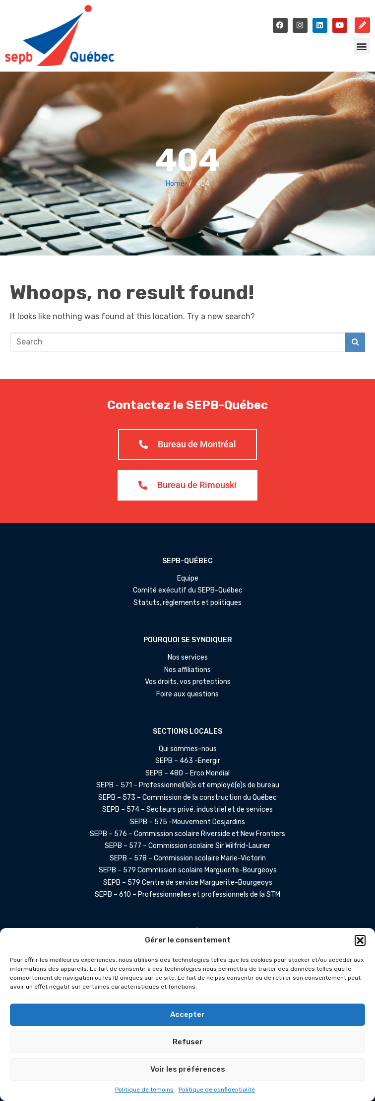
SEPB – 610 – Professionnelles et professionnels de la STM (187, 895)
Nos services (188, 658)
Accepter (187, 1014)
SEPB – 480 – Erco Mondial (187, 773)
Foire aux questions (187, 694)
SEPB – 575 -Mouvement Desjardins (187, 822)
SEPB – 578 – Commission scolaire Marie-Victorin (188, 858)
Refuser (188, 1041)
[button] (360, 940)
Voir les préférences (187, 1069)
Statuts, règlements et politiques (187, 603)
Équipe (187, 579)
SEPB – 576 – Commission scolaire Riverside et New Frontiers (187, 834)
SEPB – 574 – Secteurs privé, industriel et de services (187, 810)
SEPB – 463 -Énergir (187, 761)
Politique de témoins (144, 1089)
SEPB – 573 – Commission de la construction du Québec (187, 798)
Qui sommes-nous (188, 749)
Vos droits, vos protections (188, 682)
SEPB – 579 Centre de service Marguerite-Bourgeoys (187, 883)
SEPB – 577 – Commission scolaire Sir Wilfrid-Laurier (187, 846)
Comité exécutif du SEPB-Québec (188, 590)
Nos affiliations (187, 670)
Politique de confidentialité (217, 1089)
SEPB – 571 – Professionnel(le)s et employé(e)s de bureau (187, 785)
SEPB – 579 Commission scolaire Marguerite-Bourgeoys (188, 870)
